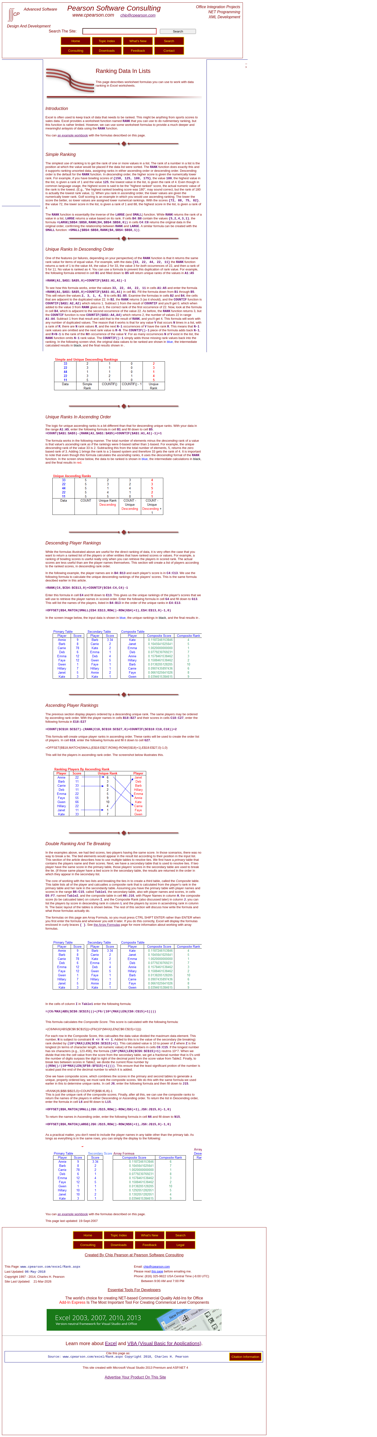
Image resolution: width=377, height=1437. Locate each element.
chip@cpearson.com (138, 15)
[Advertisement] (21, 133)
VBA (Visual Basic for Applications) (164, 1343)
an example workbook (72, 135)
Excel (111, 1343)
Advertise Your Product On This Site (135, 1377)
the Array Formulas (107, 924)
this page (157, 1271)
